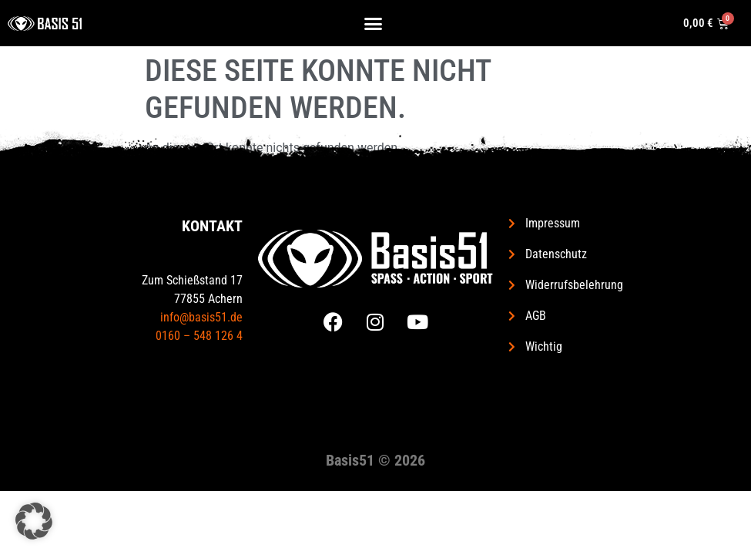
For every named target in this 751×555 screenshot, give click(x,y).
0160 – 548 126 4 (199, 335)
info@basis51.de (201, 317)
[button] (373, 23)
